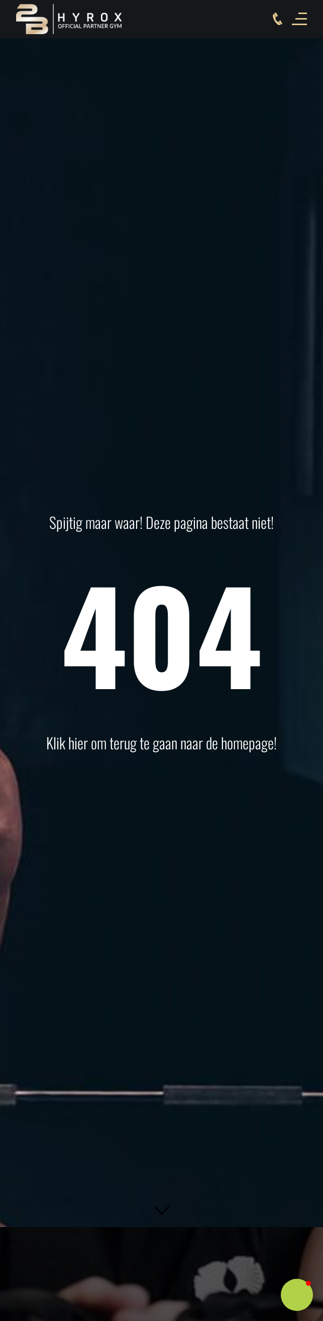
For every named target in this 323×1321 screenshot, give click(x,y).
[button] (161, 1210)
